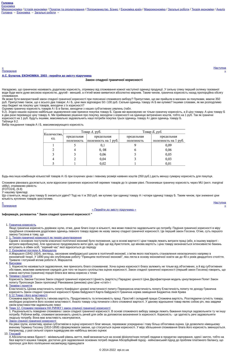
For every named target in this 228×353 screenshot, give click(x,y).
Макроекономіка (155, 9)
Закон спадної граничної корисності (32, 320)
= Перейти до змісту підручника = (114, 209)
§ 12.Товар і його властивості (28, 295)
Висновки (15, 263)
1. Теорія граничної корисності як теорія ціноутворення (45, 237)
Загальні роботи (178, 9)
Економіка (8, 6)
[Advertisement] (114, 39)
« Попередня (9, 69)
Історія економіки (35, 9)
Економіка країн (131, 9)
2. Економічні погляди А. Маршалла (32, 250)
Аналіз (220, 9)
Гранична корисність (22, 224)
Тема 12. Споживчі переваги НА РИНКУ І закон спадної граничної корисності (59, 308)
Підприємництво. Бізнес (102, 9)
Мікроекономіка (11, 9)
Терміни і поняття (20, 276)
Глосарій (14, 333)
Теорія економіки (202, 9)
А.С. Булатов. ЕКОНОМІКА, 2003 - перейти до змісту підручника (47, 75)
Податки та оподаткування (66, 9)
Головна (6, 12)
